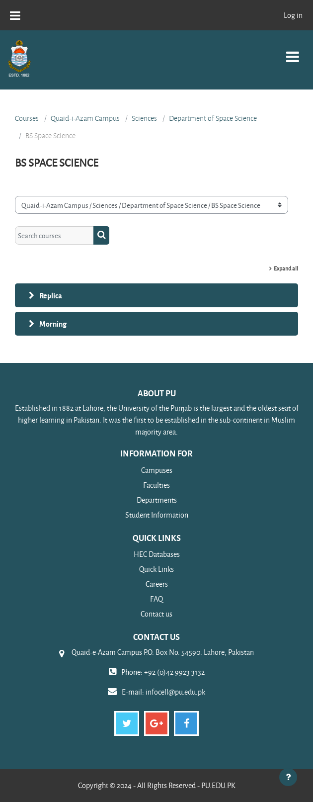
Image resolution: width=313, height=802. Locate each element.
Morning (53, 323)
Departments (157, 500)
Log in (293, 15)
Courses (27, 118)
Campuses (156, 470)
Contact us (156, 614)
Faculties (156, 485)
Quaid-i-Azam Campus (85, 118)
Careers (157, 584)
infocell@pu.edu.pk (175, 692)
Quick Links (156, 569)
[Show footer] (288, 777)
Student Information (156, 515)
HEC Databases (157, 554)
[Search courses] (54, 235)
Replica (50, 295)
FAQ (156, 599)
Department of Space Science (213, 118)
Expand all (286, 268)
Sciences (144, 118)
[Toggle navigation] (293, 51)
